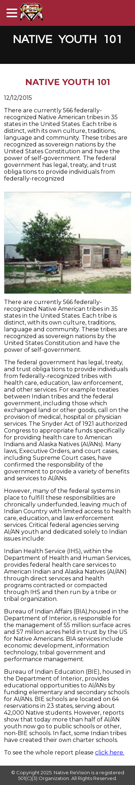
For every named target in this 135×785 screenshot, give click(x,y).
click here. (109, 752)
